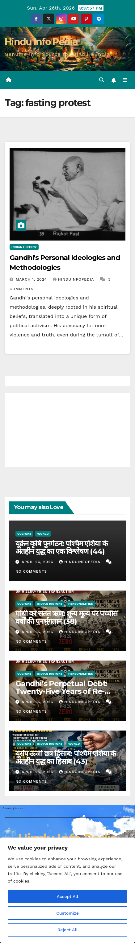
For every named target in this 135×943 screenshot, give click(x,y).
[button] (101, 80)
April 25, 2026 (38, 632)
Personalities (80, 603)
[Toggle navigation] (125, 80)
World (43, 533)
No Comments (31, 571)
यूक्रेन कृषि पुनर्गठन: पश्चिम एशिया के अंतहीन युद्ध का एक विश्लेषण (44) (61, 547)
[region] (67, 890)
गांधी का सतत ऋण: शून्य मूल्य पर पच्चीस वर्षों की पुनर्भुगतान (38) (66, 617)
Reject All (67, 929)
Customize (67, 913)
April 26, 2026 (38, 562)
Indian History (24, 247)
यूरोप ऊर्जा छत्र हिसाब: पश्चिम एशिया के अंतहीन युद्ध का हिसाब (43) (65, 757)
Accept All (67, 896)
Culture (24, 533)
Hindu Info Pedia (41, 41)
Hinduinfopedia (74, 279)
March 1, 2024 (32, 279)
